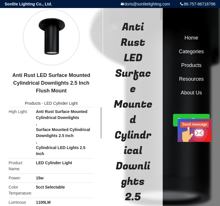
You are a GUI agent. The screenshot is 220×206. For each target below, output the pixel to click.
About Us (191, 93)
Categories (191, 51)
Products (33, 103)
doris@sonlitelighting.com (147, 4)
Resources (191, 79)
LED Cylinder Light (61, 103)
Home (191, 38)
